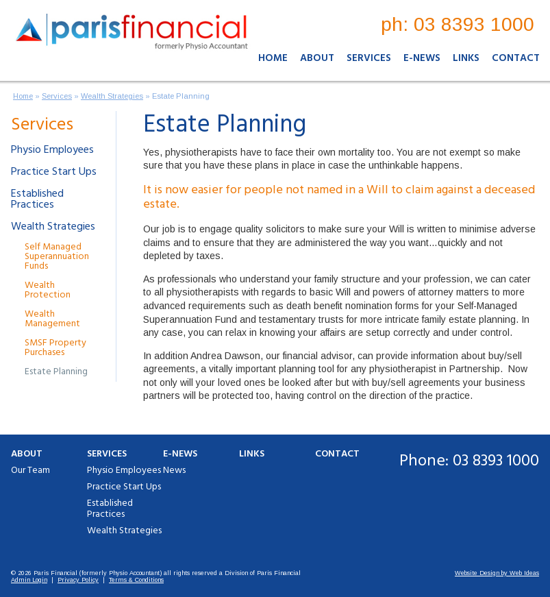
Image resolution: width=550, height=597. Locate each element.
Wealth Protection (48, 290)
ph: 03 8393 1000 (457, 24)
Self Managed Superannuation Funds (57, 256)
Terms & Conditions (136, 579)
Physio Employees (52, 150)
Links (466, 58)
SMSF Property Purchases (55, 348)
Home (273, 58)
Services (369, 58)
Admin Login (29, 579)
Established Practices (37, 199)
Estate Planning (181, 96)
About (317, 58)
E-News (421, 58)
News (174, 470)
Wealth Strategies (112, 96)
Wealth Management (52, 319)
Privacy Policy (78, 579)
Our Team (30, 470)
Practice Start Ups (54, 172)
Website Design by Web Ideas (497, 573)
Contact (516, 58)
